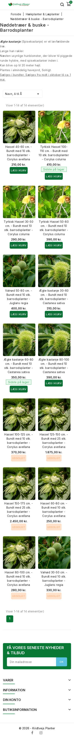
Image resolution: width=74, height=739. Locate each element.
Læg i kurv (18, 170)
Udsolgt (18, 458)
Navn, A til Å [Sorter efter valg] (22, 94)
